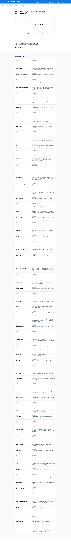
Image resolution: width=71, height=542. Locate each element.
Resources (37, 2)
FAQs (58, 2)
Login (62, 2)
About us (53, 2)
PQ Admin (16, 39)
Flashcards (2, 5)
